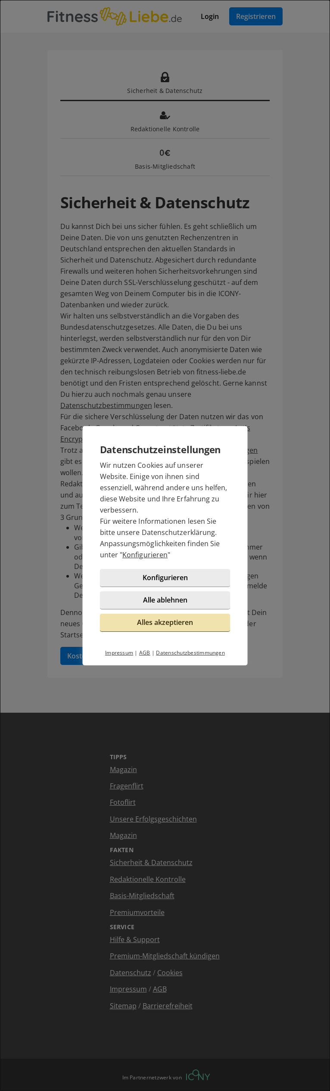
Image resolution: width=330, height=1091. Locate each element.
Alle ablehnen (165, 600)
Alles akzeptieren (165, 622)
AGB (144, 652)
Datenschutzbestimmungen (190, 652)
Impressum (119, 652)
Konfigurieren (145, 554)
